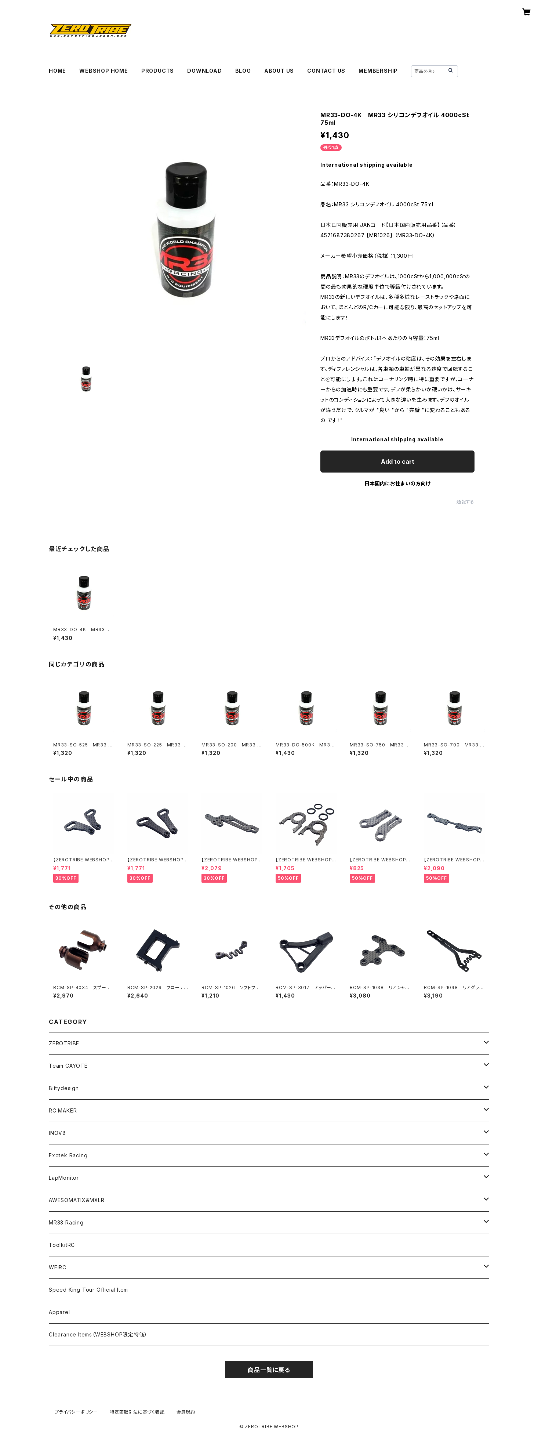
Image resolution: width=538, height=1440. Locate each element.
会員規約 (186, 1412)
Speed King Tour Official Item (88, 1290)
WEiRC (57, 1267)
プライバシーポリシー (76, 1412)
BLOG (243, 71)
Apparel (59, 1312)
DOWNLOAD (204, 71)
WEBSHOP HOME (103, 71)
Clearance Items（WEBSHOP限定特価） (98, 1334)
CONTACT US (326, 71)
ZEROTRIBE (64, 1043)
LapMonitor (64, 1178)
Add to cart (397, 461)
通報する (466, 501)
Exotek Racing (68, 1155)
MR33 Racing (66, 1222)
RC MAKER (63, 1110)
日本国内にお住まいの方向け (397, 483)
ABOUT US (279, 71)
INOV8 (57, 1133)
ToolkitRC (62, 1245)
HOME (57, 71)
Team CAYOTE (68, 1066)
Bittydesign (64, 1088)
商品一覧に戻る (269, 1370)
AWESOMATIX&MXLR (77, 1200)
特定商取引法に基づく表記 (137, 1412)
